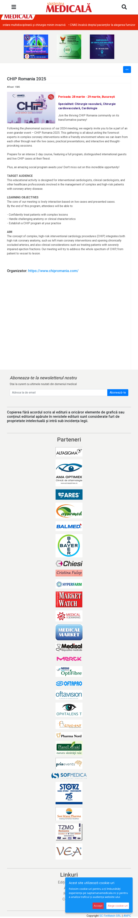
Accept (98, 905)
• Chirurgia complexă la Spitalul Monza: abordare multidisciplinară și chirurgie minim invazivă (60, 25)
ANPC (127, 915)
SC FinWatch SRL (110, 915)
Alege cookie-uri (118, 905)
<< (127, 69)
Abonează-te (118, 392)
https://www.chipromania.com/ (53, 271)
